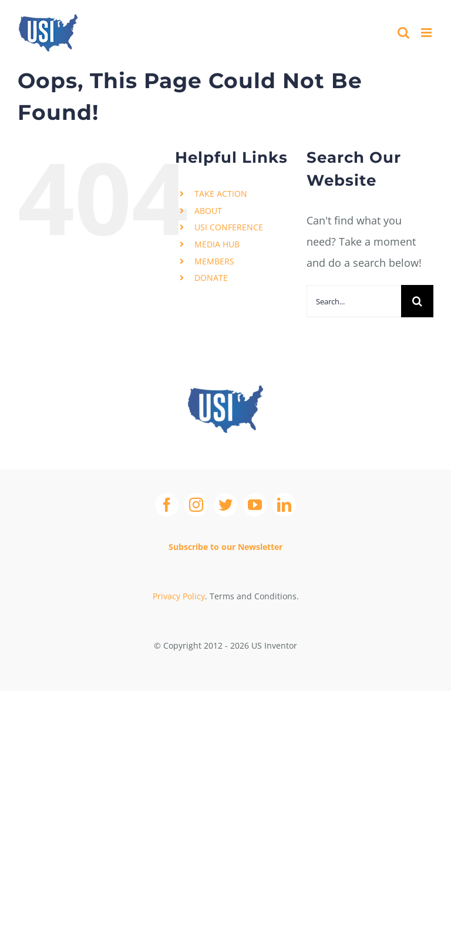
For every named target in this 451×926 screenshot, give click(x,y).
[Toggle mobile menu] (427, 32)
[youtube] (255, 504)
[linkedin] (284, 504)
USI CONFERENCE (228, 227)
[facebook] (167, 504)
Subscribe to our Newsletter (225, 546)
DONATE (211, 277)
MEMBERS (214, 261)
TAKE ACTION (220, 193)
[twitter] (225, 504)
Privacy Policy (179, 596)
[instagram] (196, 504)
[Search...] (354, 301)
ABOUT (208, 210)
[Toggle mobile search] (403, 32)
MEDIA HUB (217, 244)
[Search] (417, 301)
